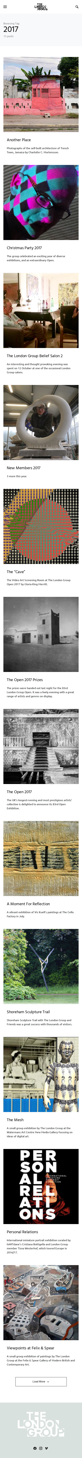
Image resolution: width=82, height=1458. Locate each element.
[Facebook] (35, 1448)
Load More (39, 1382)
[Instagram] (40, 1448)
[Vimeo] (46, 1448)
